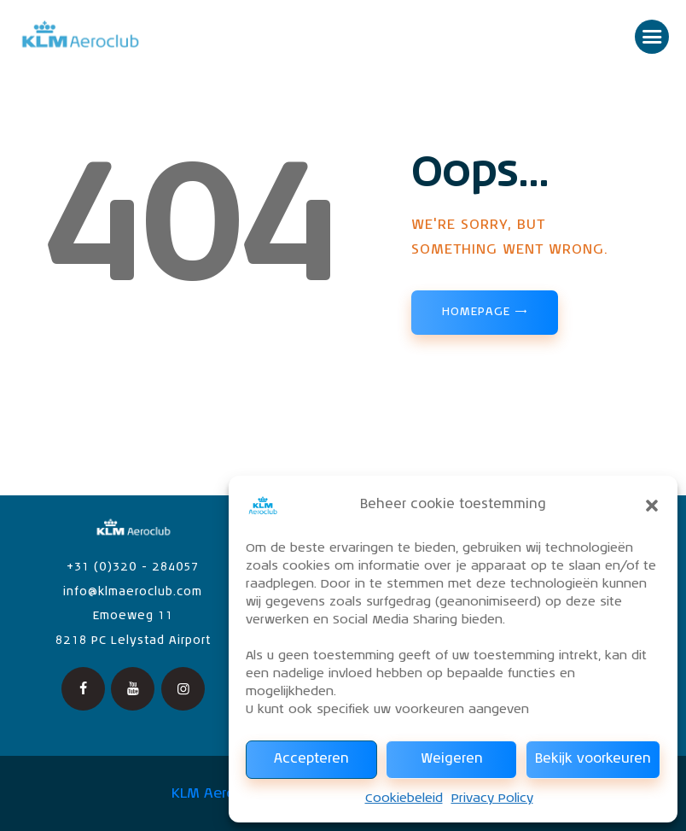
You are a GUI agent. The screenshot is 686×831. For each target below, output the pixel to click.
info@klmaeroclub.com (132, 592)
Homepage (475, 312)
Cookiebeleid (404, 799)
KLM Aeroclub (218, 794)
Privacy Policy (492, 799)
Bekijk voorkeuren (593, 758)
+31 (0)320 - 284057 (133, 567)
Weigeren (452, 758)
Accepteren (311, 758)
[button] (651, 505)
